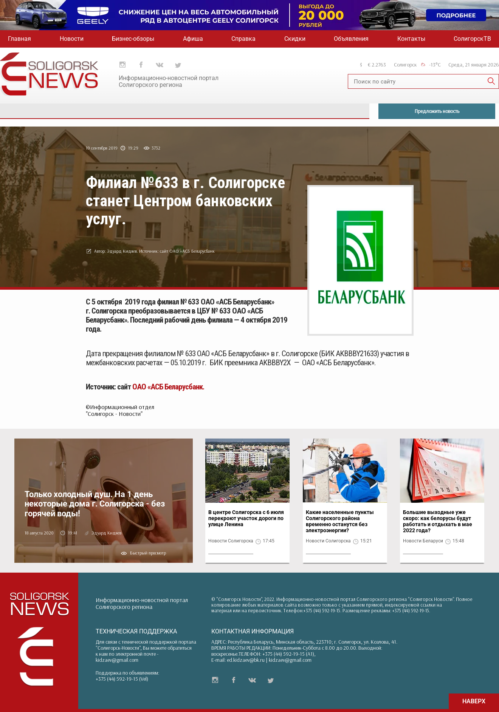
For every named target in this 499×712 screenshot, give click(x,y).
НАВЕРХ (473, 701)
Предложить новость (437, 111)
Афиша (193, 38)
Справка (243, 38)
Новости (72, 38)
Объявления (351, 38)
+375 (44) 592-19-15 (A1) (288, 653)
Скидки (294, 38)
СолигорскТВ (472, 38)
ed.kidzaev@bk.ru (246, 659)
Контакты (411, 38)
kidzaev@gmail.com (117, 659)
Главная (19, 38)
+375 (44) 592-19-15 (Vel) (122, 678)
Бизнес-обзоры (133, 38)
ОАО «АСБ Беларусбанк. (168, 386)
